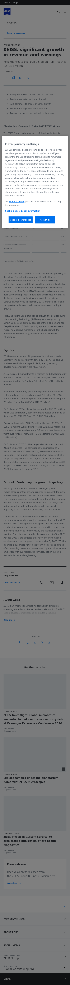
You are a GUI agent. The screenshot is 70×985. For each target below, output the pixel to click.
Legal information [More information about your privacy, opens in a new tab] (30, 211)
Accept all (45, 219)
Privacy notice (16, 201)
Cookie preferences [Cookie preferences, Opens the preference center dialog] (20, 219)
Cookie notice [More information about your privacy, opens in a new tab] (12, 211)
